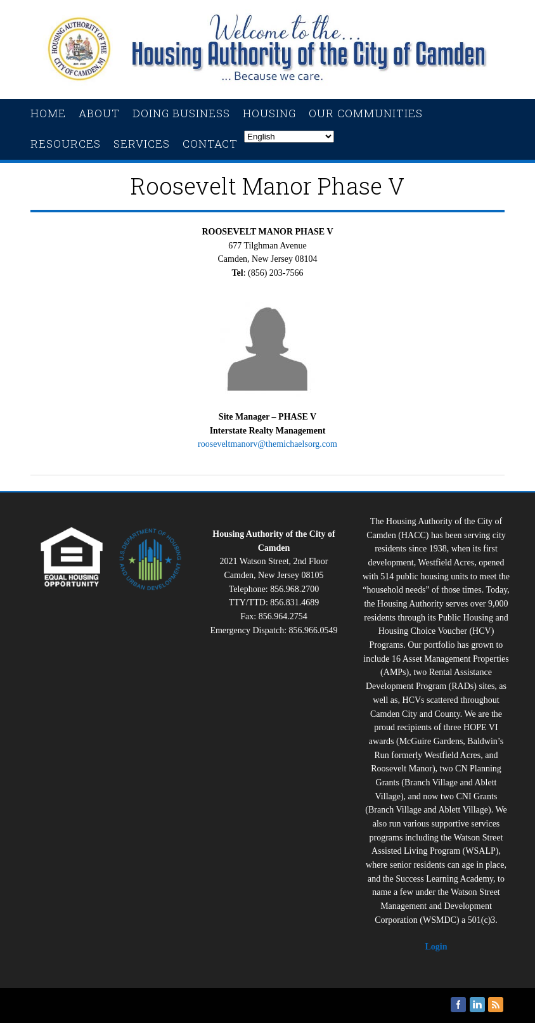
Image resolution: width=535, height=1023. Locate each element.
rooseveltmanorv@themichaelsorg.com (267, 444)
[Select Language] (289, 137)
